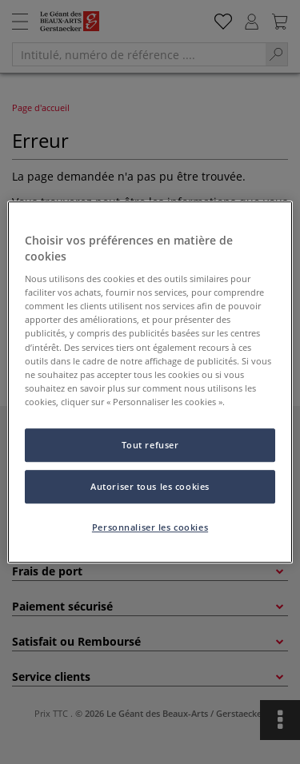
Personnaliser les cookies (150, 527)
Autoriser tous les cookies (150, 486)
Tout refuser (150, 445)
